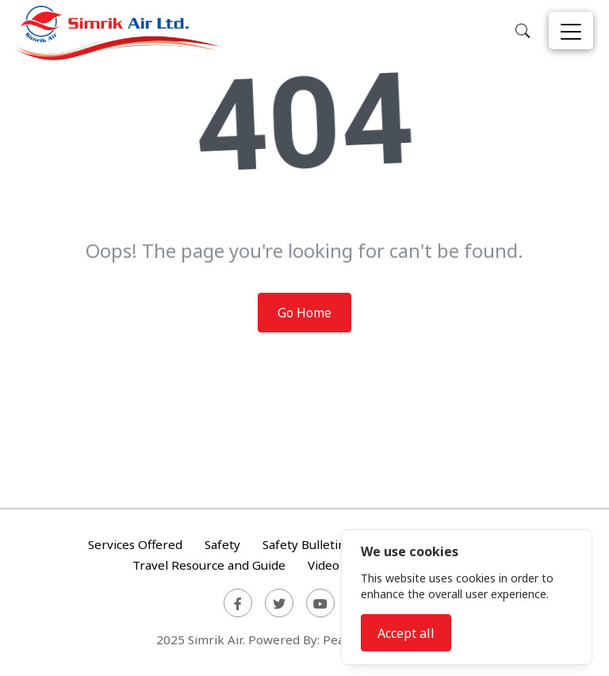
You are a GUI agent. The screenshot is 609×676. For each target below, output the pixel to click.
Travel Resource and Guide (208, 565)
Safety (222, 545)
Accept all (406, 633)
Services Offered (135, 545)
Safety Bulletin (304, 545)
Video (323, 565)
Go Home (304, 312)
